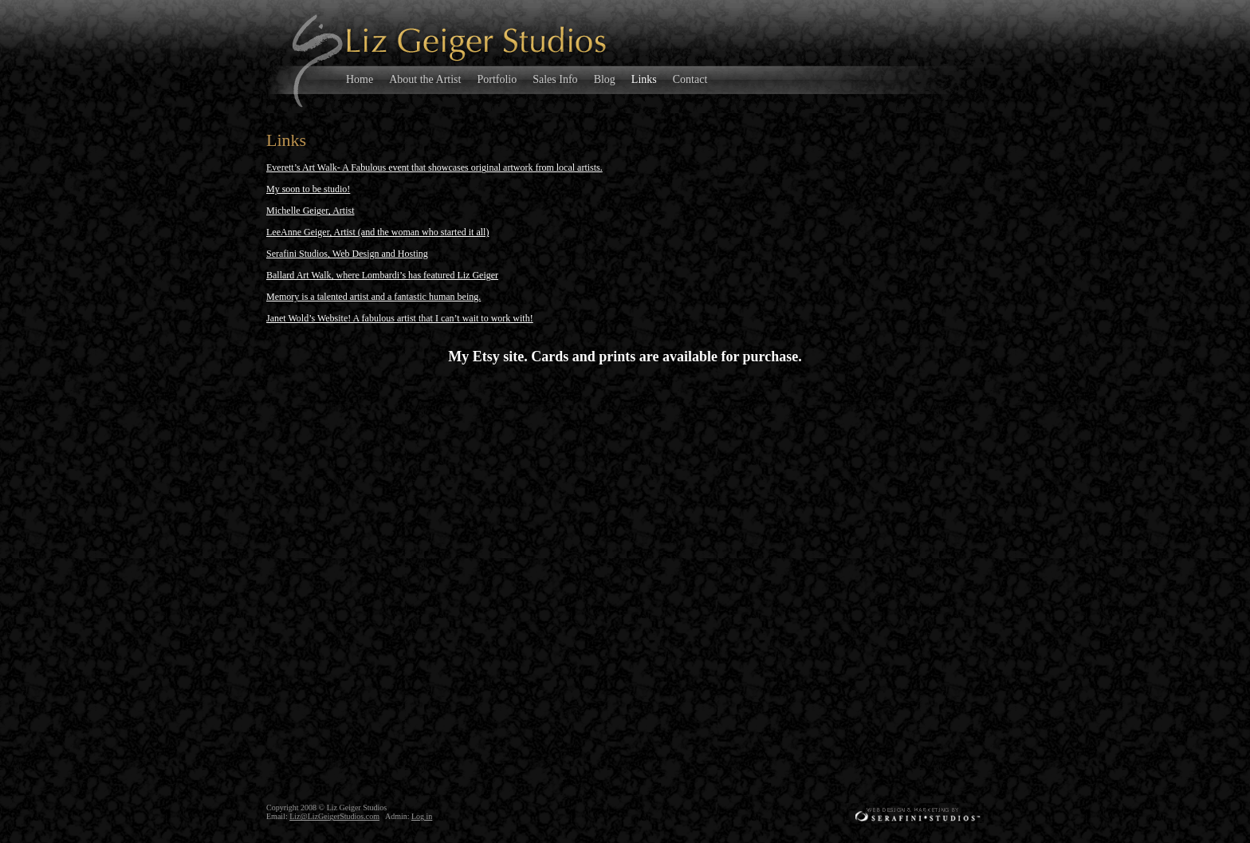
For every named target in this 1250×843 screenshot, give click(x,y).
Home (359, 79)
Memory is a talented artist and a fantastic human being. (373, 296)
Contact (690, 79)
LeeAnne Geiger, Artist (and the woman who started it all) (377, 232)
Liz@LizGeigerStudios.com (334, 816)
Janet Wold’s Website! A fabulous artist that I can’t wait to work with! (399, 318)
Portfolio (497, 79)
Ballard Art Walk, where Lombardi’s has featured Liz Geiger (382, 275)
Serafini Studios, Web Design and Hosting (347, 253)
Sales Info (555, 79)
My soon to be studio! (308, 189)
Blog (604, 79)
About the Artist (425, 79)
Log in (421, 816)
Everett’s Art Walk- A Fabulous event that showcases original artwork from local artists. (434, 167)
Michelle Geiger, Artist (310, 210)
